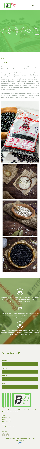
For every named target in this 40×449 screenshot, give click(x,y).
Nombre (5, 360)
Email (4, 383)
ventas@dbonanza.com (8, 427)
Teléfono (5, 375)
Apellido (5, 368)
